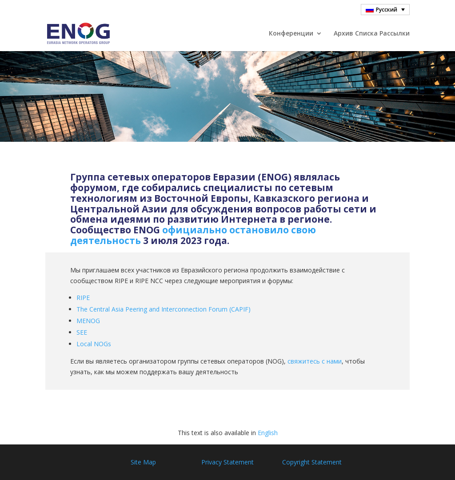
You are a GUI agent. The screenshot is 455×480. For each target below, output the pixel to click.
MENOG (88, 320)
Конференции (291, 33)
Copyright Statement (312, 462)
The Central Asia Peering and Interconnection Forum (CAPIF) (163, 309)
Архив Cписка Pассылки (372, 33)
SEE (81, 332)
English (268, 432)
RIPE (83, 297)
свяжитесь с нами (314, 361)
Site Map (143, 462)
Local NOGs (93, 344)
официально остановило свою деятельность (193, 235)
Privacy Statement (227, 462)
